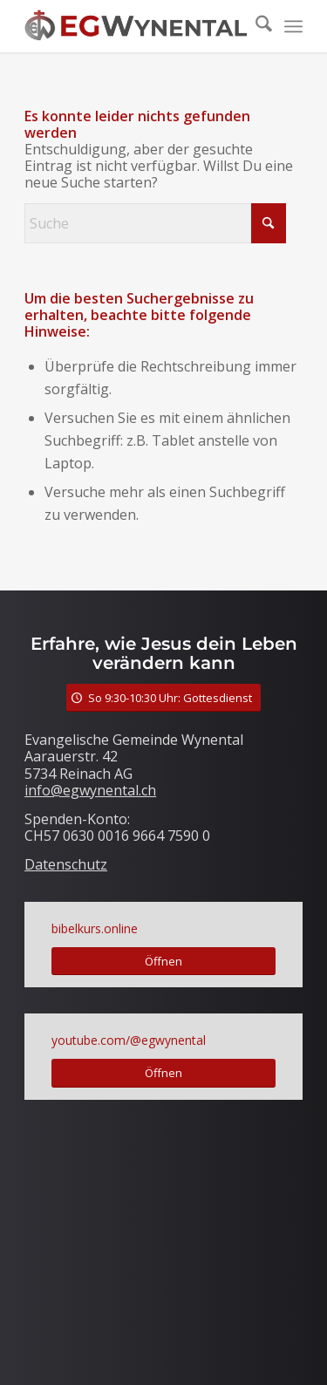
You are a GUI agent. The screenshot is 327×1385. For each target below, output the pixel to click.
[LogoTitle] (135, 26)
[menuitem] (255, 26)
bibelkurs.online (94, 928)
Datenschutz (65, 864)
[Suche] (255, 26)
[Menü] (293, 26)
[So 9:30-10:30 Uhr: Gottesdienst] (163, 698)
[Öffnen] (163, 961)
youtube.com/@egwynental (128, 1040)
